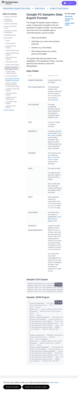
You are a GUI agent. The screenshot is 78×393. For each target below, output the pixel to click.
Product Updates (8, 110)
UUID (56, 118)
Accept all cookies (12, 387)
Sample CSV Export (69, 20)
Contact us (69, 3)
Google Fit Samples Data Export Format (11, 68)
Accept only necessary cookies (36, 387)
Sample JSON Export (69, 24)
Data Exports (38, 9)
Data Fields (69, 17)
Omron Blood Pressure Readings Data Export (12, 80)
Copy (58, 284)
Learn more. (54, 382)
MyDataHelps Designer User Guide (15, 9)
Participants (54, 100)
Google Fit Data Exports (56, 9)
